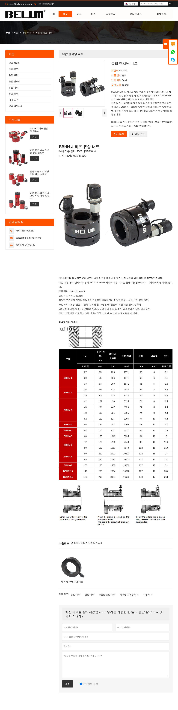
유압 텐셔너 (14, 81)
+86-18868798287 (46, 4)
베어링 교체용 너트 (129, 594)
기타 (34, 136)
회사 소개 (161, 14)
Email (119, 134)
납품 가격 (116, 80)
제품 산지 (116, 75)
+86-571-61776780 (25, 244)
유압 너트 (27, 32)
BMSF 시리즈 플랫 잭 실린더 (39, 130)
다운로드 (138, 134)
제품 (65, 14)
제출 (67, 684)
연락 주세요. (136, 14)
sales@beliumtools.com (20, 4)
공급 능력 (116, 85)
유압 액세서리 (16, 105)
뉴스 (79, 14)
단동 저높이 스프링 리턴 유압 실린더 (39, 173)
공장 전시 (111, 14)
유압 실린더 (14, 63)
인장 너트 (89, 594)
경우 (92, 14)
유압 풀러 (13, 93)
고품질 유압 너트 (107, 594)
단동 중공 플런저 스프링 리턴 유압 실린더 (40, 195)
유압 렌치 (13, 75)
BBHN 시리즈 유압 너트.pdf (86, 543)
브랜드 (115, 70)
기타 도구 (13, 99)
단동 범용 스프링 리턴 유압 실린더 (40, 151)
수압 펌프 (13, 69)
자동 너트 (148, 594)
